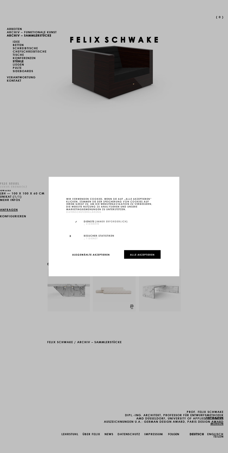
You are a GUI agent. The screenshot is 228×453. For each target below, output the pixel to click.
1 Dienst (91, 238)
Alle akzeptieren (142, 254)
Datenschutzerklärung (84, 211)
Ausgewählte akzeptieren (91, 254)
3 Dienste (91, 223)
